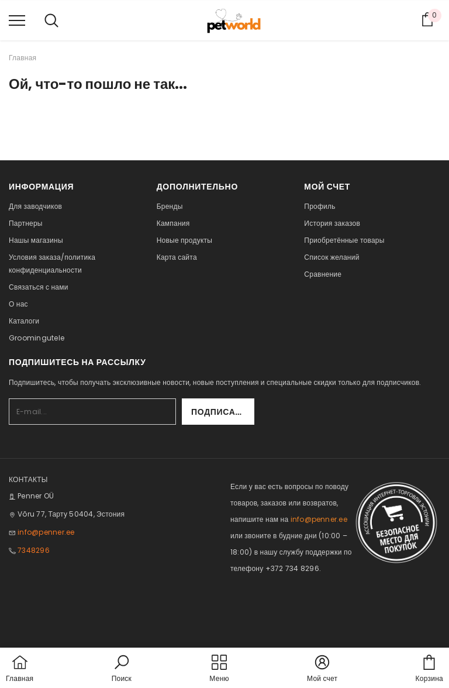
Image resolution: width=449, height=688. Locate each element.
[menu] (17, 20)
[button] (122, 669)
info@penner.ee (46, 532)
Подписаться (222, 412)
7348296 (34, 550)
